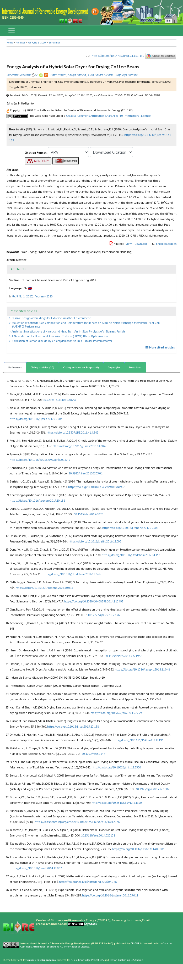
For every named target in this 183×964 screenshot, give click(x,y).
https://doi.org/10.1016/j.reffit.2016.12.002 (94, 541)
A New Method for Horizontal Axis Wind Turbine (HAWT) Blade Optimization (59, 336)
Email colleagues (166, 244)
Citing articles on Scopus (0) (81, 367)
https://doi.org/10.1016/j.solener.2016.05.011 (110, 895)
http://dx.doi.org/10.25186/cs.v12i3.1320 (116, 803)
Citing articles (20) (42, 367)
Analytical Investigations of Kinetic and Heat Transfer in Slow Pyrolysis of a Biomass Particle (68, 331)
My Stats (90, 924)
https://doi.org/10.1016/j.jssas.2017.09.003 (36, 419)
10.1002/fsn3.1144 (93, 754)
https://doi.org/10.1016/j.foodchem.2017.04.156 (131, 555)
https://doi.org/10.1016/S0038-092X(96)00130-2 (40, 460)
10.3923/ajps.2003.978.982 (152, 789)
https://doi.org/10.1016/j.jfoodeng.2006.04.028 (88, 882)
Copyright (114, 367)
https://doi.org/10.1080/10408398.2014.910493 (93, 601)
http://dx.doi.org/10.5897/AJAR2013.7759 (116, 713)
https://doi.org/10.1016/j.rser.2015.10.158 (73, 726)
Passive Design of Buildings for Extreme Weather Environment (51, 318)
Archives (20, 42)
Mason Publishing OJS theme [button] (126, 960)
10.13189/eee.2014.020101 (98, 835)
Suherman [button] (55, 42)
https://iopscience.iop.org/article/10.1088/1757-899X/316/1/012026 (77, 822)
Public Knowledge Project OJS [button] (87, 960)
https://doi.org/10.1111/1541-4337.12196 (137, 740)
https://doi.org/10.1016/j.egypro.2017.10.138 (37, 500)
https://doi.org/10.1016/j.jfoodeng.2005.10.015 (44, 588)
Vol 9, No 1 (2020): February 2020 (32, 296)
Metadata (135, 367)
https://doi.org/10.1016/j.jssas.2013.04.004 (78, 446)
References (15, 367)
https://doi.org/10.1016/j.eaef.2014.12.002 (36, 868)
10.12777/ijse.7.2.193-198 (104, 615)
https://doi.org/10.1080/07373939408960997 (96, 487)
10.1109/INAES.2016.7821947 (123, 656)
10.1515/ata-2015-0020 (88, 514)
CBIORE (135, 943)
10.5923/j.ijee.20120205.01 (86, 473)
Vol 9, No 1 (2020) (37, 42)
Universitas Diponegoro (41, 960)
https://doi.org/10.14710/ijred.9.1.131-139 (118, 55)
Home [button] (10, 42)
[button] (8, 110)
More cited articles (161, 347)
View (129, 244)
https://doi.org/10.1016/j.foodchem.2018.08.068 (71, 574)
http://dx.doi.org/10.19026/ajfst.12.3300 (116, 767)
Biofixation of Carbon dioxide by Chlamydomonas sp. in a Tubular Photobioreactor (61, 341)
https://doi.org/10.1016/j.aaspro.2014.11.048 (142, 669)
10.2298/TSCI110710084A (59, 400)
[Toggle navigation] (11, 30)
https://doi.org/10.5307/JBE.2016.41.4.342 (72, 432)
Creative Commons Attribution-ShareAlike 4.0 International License (108, 116)
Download (140, 244)
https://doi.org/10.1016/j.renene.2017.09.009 (130, 528)
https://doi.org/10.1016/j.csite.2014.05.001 (138, 849)
